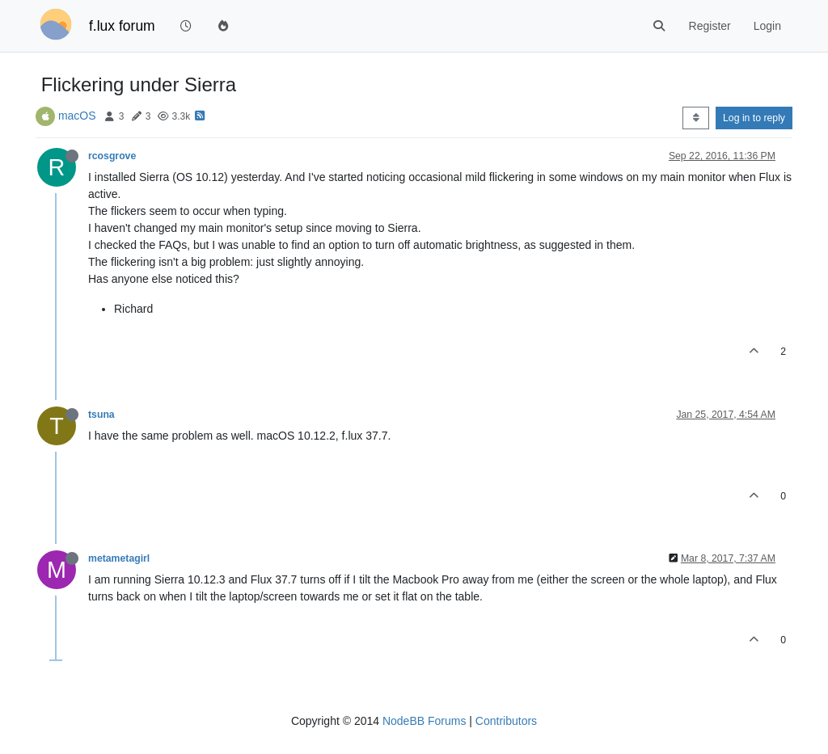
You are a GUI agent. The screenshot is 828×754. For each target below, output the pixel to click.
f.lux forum (122, 26)
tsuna (101, 414)
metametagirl (119, 558)
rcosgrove (112, 156)
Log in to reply (754, 118)
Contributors (506, 720)
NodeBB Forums (424, 720)
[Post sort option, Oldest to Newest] (695, 118)
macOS (77, 115)
